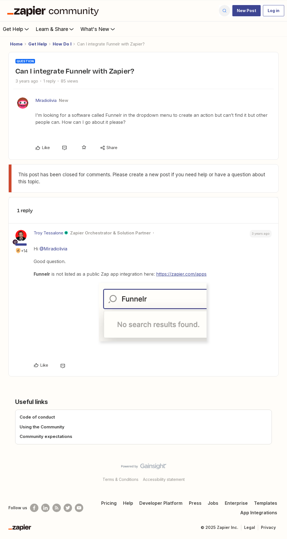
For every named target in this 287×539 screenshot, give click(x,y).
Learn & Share (55, 29)
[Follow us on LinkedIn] (45, 508)
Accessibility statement (164, 479)
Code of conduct (37, 417)
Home (16, 44)
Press (195, 503)
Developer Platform (160, 503)
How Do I (62, 44)
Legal (249, 527)
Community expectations (46, 436)
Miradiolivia (46, 100)
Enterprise (236, 503)
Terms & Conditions (120, 479)
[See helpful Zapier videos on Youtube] (79, 508)
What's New (98, 29)
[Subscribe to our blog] (56, 508)
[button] (246, 10)
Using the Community (42, 427)
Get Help (16, 29)
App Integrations (258, 512)
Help (128, 503)
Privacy (268, 527)
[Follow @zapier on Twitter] (68, 508)
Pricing (109, 503)
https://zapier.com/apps (181, 274)
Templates (265, 503)
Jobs (213, 503)
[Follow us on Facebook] (34, 508)
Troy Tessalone (48, 233)
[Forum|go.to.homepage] (54, 10)
